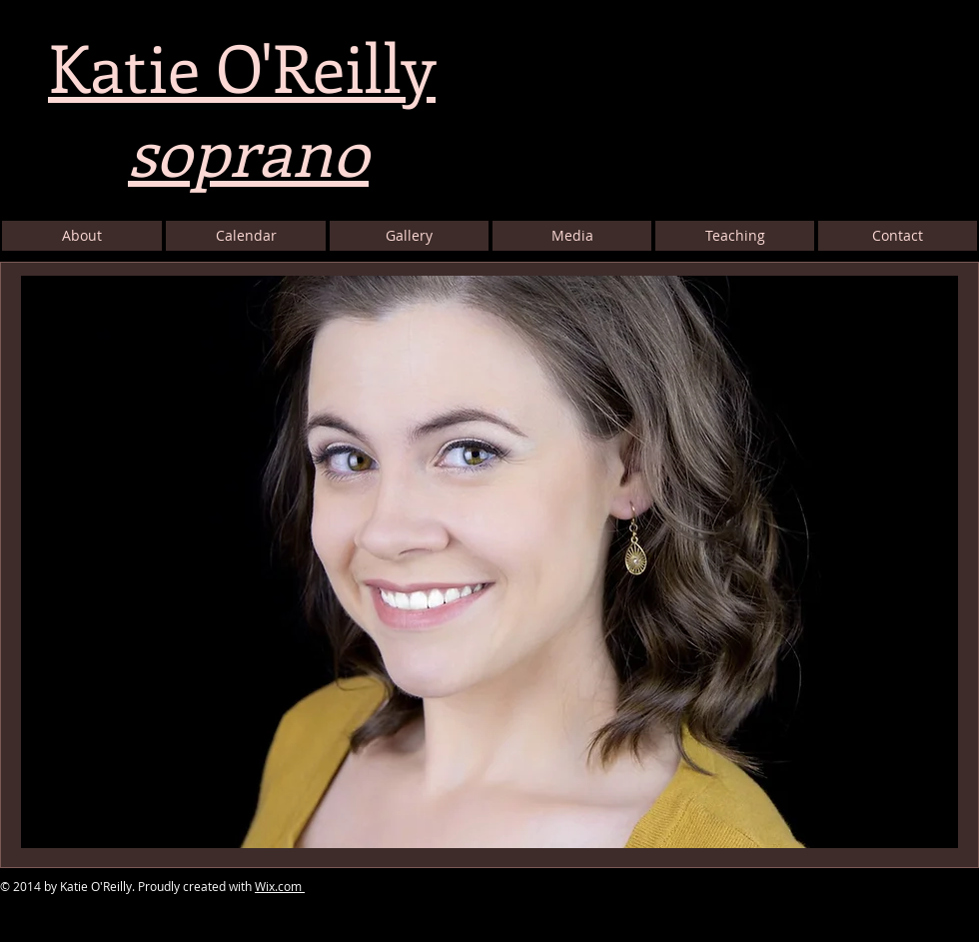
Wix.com (280, 886)
